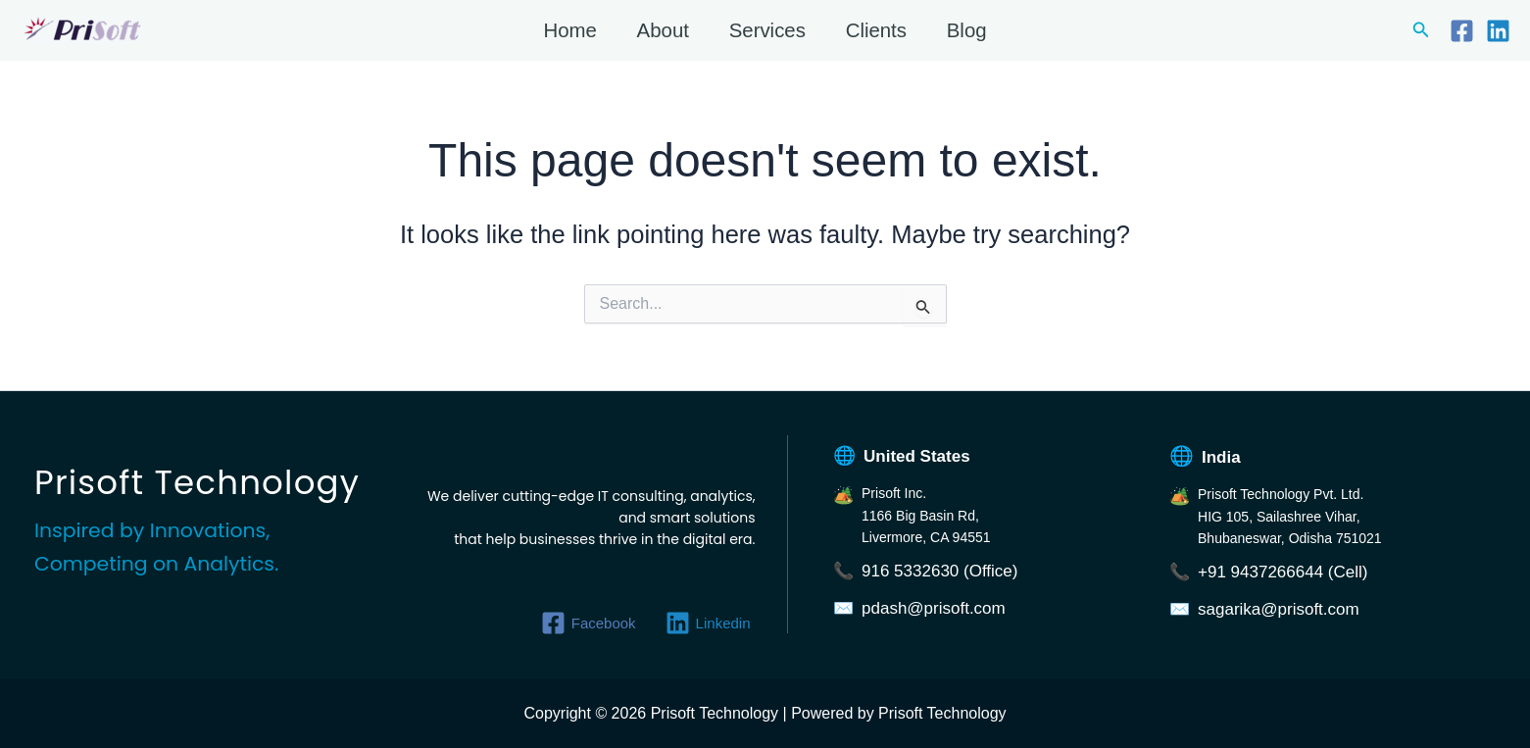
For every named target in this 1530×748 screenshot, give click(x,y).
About (663, 30)
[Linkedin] (1498, 31)
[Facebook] (1462, 31)
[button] (1421, 30)
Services (767, 30)
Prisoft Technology (23, 43)
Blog (967, 30)
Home (569, 30)
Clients (876, 30)
